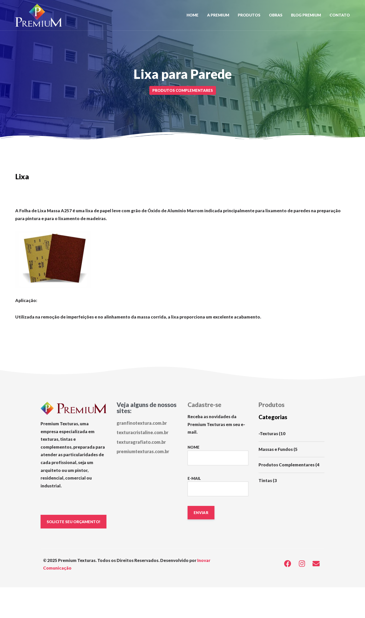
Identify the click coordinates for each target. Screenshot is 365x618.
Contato (340, 15)
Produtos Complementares (287, 464)
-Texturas (268, 433)
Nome (218, 455)
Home (192, 15)
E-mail (218, 486)
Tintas (265, 480)
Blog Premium (306, 15)
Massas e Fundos (276, 449)
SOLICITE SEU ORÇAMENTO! (74, 521)
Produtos (249, 15)
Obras (275, 15)
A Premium (218, 15)
